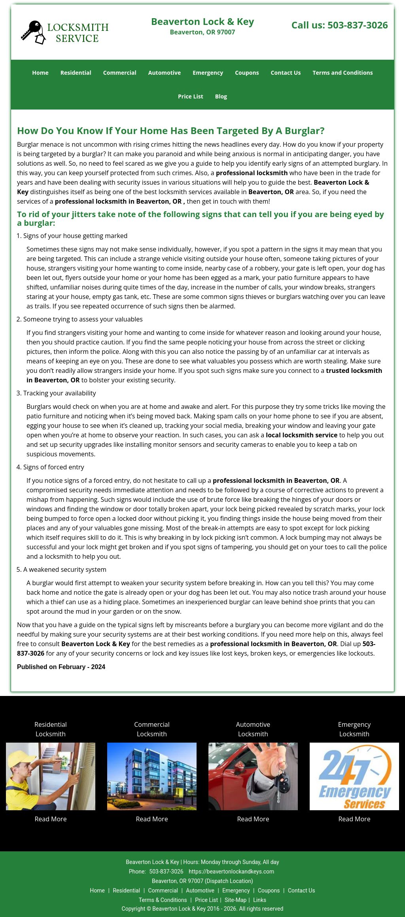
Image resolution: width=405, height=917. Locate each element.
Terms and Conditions (342, 72)
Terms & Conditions (163, 900)
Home (40, 72)
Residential (76, 72)
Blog (221, 96)
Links (259, 900)
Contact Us (286, 72)
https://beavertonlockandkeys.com (231, 871)
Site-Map (235, 900)
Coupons (247, 72)
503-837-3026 (357, 24)
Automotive (164, 72)
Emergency (208, 72)
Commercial (119, 72)
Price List (190, 96)
